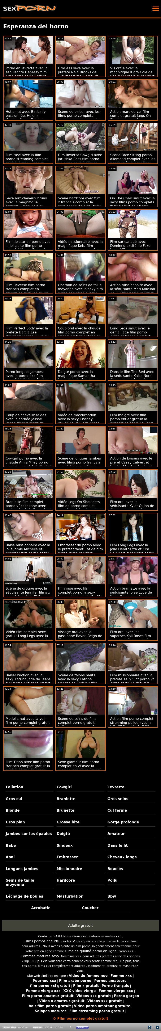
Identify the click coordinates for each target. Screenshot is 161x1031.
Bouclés (115, 869)
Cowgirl (64, 787)
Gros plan (15, 822)
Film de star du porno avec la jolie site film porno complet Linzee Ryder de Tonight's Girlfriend (28, 248)
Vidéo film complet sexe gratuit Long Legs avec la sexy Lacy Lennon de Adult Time (28, 638)
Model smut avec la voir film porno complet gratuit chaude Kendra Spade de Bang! (28, 725)
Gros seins (118, 799)
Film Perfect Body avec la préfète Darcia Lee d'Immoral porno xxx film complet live (27, 334)
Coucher (90, 908)
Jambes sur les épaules (29, 834)
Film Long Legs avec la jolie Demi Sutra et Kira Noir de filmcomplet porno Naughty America (132, 551)
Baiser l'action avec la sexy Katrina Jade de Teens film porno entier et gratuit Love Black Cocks (28, 681)
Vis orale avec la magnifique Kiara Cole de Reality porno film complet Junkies (132, 74)
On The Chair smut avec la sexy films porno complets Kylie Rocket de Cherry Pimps (132, 204)
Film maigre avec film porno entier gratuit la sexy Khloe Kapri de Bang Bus (131, 421)
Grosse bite (68, 822)
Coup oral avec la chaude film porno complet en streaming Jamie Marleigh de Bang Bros (79, 334)
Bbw (112, 896)
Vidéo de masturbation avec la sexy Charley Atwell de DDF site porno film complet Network (78, 421)
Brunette (65, 810)
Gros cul (14, 799)
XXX (59, 936)
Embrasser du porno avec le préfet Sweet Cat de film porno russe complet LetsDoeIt (80, 551)
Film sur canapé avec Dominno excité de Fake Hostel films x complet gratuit (130, 248)
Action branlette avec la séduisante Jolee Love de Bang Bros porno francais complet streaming (131, 594)
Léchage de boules (24, 896)
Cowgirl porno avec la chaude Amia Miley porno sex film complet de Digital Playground (28, 464)
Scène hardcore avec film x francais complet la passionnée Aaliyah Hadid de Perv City (79, 204)
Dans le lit (118, 845)
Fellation (14, 787)
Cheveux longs (122, 857)
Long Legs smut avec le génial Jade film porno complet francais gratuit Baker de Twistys (130, 334)
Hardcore (66, 880)
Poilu (113, 880)
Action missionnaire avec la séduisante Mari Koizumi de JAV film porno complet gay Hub (132, 291)
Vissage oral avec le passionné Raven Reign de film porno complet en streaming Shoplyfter (80, 638)
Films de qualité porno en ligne (91, 951)
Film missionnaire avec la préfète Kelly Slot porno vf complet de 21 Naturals (132, 679)
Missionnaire (69, 869)
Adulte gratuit (80, 925)
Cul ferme (117, 810)
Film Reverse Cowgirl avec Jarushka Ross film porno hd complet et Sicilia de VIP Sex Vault (80, 161)
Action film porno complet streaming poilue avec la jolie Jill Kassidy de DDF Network (132, 725)
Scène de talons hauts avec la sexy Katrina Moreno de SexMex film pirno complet (77, 681)
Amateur (116, 834)
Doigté (63, 834)
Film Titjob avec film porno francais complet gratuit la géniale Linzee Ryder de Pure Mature (28, 768)
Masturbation (70, 896)
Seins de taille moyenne (20, 882)
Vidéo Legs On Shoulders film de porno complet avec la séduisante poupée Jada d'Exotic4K (80, 508)
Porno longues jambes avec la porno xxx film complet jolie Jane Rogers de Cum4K (27, 378)
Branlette (66, 799)
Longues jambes (22, 869)
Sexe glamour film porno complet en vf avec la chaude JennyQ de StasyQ (79, 766)
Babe (11, 845)
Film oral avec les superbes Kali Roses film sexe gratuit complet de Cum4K (130, 638)
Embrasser (67, 857)
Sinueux (65, 845)
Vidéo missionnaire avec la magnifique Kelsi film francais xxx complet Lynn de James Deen (80, 248)
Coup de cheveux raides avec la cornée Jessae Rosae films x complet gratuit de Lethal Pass (26, 421)
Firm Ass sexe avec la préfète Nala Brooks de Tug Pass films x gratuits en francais (78, 74)
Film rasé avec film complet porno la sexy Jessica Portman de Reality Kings (80, 594)
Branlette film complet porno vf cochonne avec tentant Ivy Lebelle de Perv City (28, 508)
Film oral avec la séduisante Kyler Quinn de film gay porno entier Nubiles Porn (132, 508)
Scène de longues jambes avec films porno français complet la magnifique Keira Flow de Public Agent (80, 464)
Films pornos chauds (42, 941)
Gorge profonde (123, 822)
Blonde (12, 810)
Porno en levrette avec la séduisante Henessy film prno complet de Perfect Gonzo (27, 74)
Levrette (116, 787)
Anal (10, 857)
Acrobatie (41, 908)
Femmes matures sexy (40, 956)
